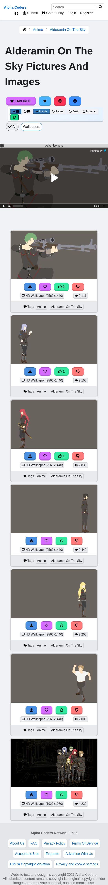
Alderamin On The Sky (67, 30)
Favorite (21, 101)
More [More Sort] (89, 111)
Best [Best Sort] (73, 111)
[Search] (100, 7)
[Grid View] (15, 111)
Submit (30, 13)
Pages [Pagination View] (57, 111)
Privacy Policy (54, 843)
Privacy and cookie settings (77, 864)
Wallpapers (31, 127)
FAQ (33, 843)
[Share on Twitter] (45, 101)
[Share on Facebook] (75, 101)
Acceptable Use (27, 854)
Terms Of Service (84, 843)
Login (72, 13)
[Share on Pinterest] (60, 101)
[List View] (26, 111)
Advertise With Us (79, 854)
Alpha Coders (15, 7)
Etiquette (52, 854)
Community (53, 13)
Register (86, 13)
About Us (17, 843)
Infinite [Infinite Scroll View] (41, 111)
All (12, 127)
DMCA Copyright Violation (30, 864)
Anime (38, 30)
